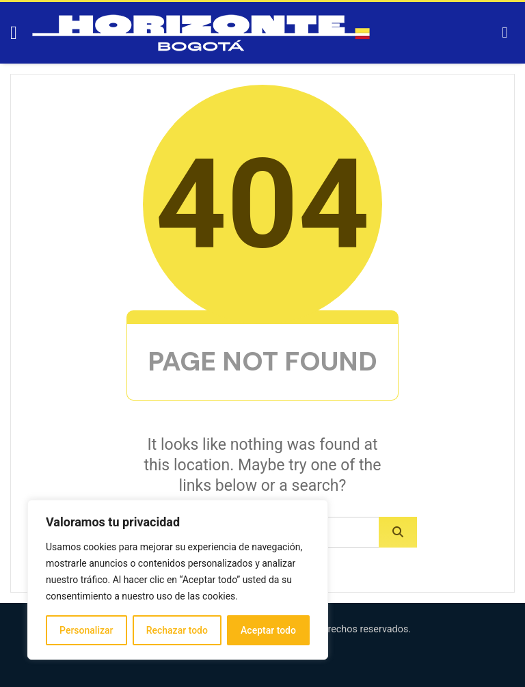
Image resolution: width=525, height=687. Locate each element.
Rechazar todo (177, 630)
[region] (177, 580)
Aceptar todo (268, 630)
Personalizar (86, 630)
